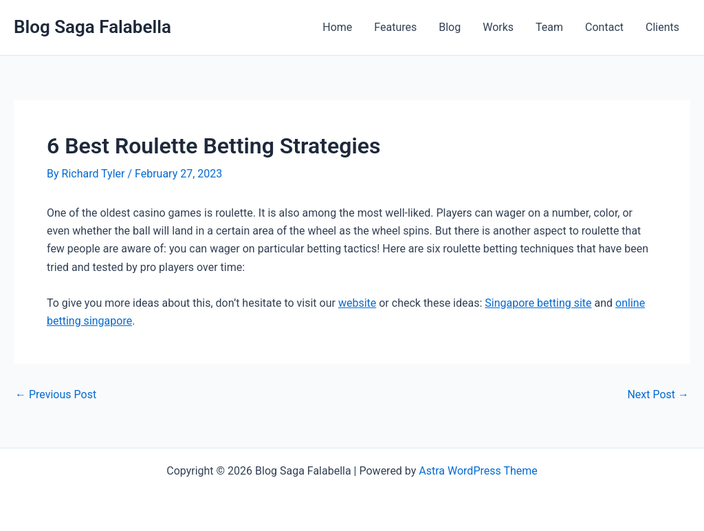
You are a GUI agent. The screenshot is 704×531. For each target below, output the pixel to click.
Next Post (658, 394)
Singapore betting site (538, 303)
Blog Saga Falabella (92, 27)
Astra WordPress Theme (478, 470)
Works (498, 27)
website (357, 303)
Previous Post (55, 394)
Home (337, 27)
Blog (450, 27)
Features (395, 27)
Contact (604, 27)
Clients (662, 27)
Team (549, 27)
